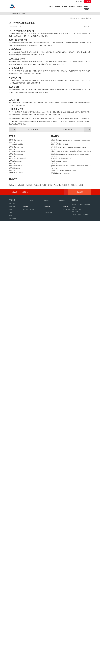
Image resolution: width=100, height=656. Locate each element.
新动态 (12, 178)
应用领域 (57, 6)
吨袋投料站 (12, 636)
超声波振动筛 (23, 654)
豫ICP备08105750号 (59, 654)
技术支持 (78, 18)
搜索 (87, 1)
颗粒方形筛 (17, 654)
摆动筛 (11, 645)
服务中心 (79, 6)
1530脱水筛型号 (77, 171)
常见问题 (23, 13)
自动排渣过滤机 (13, 648)
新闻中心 (86, 6)
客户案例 (64, 6)
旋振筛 (11, 639)
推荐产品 (13, 221)
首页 (12, 13)
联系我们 (25, 621)
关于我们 (86, 9)
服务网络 (83, 18)
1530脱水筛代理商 (23, 171)
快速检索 (82, 622)
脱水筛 (11, 642)
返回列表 (87, 26)
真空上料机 (12, 633)
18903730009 (79, 1)
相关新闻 (55, 178)
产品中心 (50, 6)
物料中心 (71, 6)
